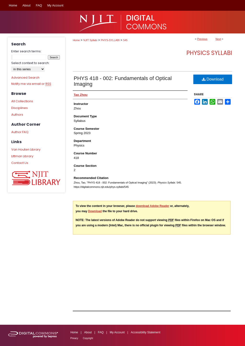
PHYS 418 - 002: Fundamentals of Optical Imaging (123, 81)
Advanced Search (25, 77)
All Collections (22, 101)
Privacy (74, 338)
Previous (202, 39)
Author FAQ (19, 132)
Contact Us (19, 163)
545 (125, 40)
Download (213, 79)
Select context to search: (30, 63)
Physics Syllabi (209, 53)
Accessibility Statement (145, 332)
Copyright (88, 338)
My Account (117, 332)
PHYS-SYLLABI (110, 40)
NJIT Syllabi (90, 40)
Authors (17, 114)
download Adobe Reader (152, 206)
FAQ (101, 332)
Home (76, 40)
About (88, 332)
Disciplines (19, 108)
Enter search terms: (26, 51)
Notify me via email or (31, 83)
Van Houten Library (25, 149)
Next (218, 39)
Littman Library (22, 156)
